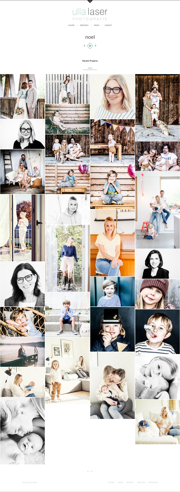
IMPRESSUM (153, 482)
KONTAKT (130, 482)
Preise (96, 25)
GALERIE (111, 482)
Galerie (71, 25)
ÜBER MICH (141, 482)
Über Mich (84, 25)
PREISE (120, 482)
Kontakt (108, 25)
